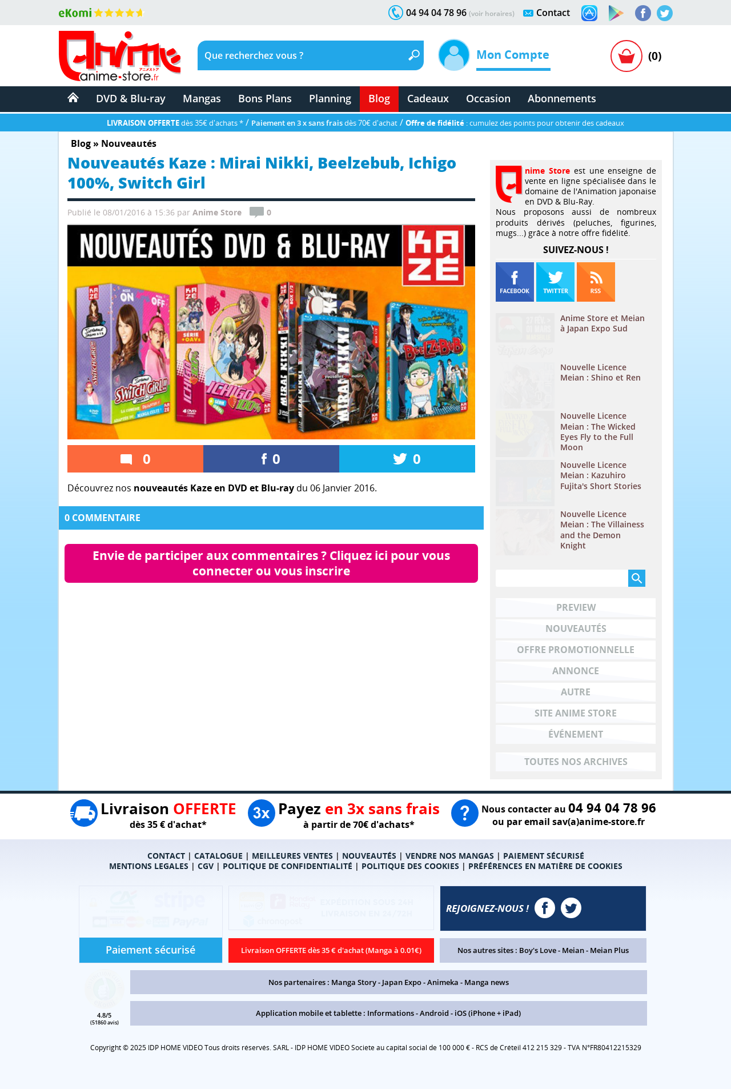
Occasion (488, 98)
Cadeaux (428, 98)
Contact (553, 12)
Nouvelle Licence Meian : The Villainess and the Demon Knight (602, 530)
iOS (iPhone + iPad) (488, 1013)
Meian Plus (609, 950)
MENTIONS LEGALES (148, 865)
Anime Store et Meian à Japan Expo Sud (602, 323)
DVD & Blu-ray (131, 98)
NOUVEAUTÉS (369, 855)
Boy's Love (537, 950)
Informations (390, 1013)
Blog (379, 98)
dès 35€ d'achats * (175, 123)
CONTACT (166, 855)
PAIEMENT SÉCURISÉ (543, 855)
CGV (206, 865)
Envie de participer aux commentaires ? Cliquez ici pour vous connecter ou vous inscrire (273, 563)
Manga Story (353, 982)
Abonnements (562, 98)
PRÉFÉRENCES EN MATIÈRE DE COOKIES (545, 865)
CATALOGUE (218, 855)
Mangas (202, 98)
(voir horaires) (492, 13)
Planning (330, 98)
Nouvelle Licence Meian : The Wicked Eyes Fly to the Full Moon (598, 432)
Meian (573, 950)
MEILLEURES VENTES (292, 855)
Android (434, 1013)
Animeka (443, 982)
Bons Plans (265, 98)
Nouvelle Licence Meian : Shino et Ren (600, 372)
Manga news (486, 982)
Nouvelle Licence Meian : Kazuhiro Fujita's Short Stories (600, 475)
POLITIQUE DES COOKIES (410, 865)
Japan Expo (401, 982)
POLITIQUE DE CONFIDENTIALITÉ (287, 865)
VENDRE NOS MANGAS (449, 855)
